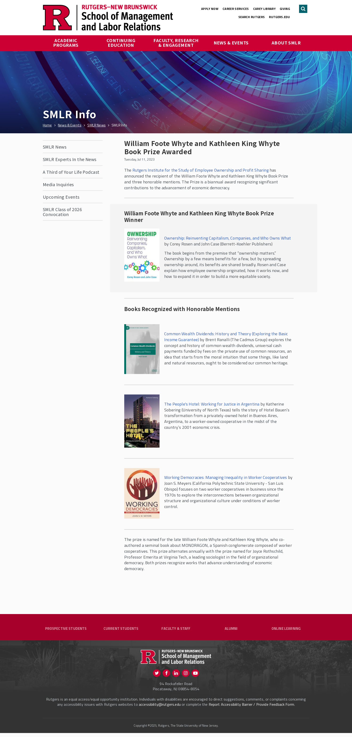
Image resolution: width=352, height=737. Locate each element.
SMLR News (54, 147)
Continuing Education (121, 42)
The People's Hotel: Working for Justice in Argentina (211, 404)
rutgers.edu (279, 17)
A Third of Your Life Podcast (71, 172)
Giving (285, 8)
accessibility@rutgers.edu (160, 708)
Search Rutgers (251, 17)
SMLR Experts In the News (69, 159)
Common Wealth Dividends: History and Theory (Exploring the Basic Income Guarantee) (226, 337)
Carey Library (264, 8)
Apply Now (209, 8)
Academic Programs (66, 42)
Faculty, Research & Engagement (176, 42)
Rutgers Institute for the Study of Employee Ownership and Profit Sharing (200, 170)
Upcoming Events (61, 197)
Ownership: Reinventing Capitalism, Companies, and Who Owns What (227, 238)
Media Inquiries (58, 184)
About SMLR (286, 42)
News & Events (231, 42)
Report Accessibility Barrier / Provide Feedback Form (251, 708)
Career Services (236, 8)
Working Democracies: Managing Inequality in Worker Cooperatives (225, 477)
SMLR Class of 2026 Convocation (62, 211)
